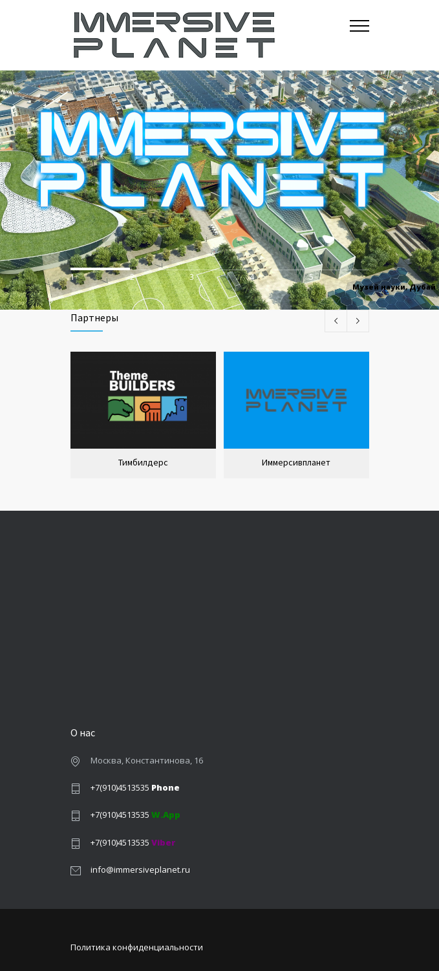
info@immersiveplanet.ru (140, 869)
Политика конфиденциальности (136, 947)
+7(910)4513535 (135, 787)
